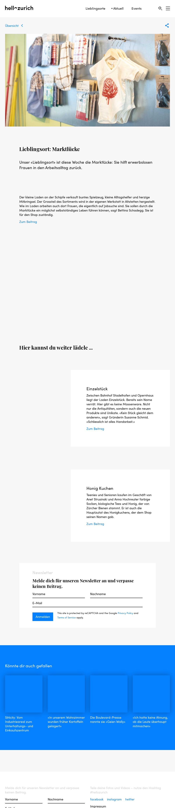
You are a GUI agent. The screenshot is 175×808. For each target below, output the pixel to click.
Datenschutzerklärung (106, 804)
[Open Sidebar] (168, 8)
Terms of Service (66, 617)
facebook (97, 787)
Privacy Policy (125, 613)
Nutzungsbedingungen (106, 799)
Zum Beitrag (28, 221)
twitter (129, 787)
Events (137, 8)
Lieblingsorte (95, 8)
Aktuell (118, 8)
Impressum (98, 794)
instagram (115, 787)
